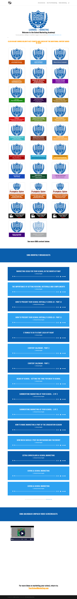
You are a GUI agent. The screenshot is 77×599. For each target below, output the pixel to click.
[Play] (13, 276)
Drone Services (41, 2)
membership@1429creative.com (54, 35)
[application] (38, 276)
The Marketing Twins (29, 597)
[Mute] (60, 276)
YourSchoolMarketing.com (38, 588)
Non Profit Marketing (52, 2)
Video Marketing (63, 2)
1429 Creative (16, 597)
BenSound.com (49, 499)
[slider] (35, 276)
